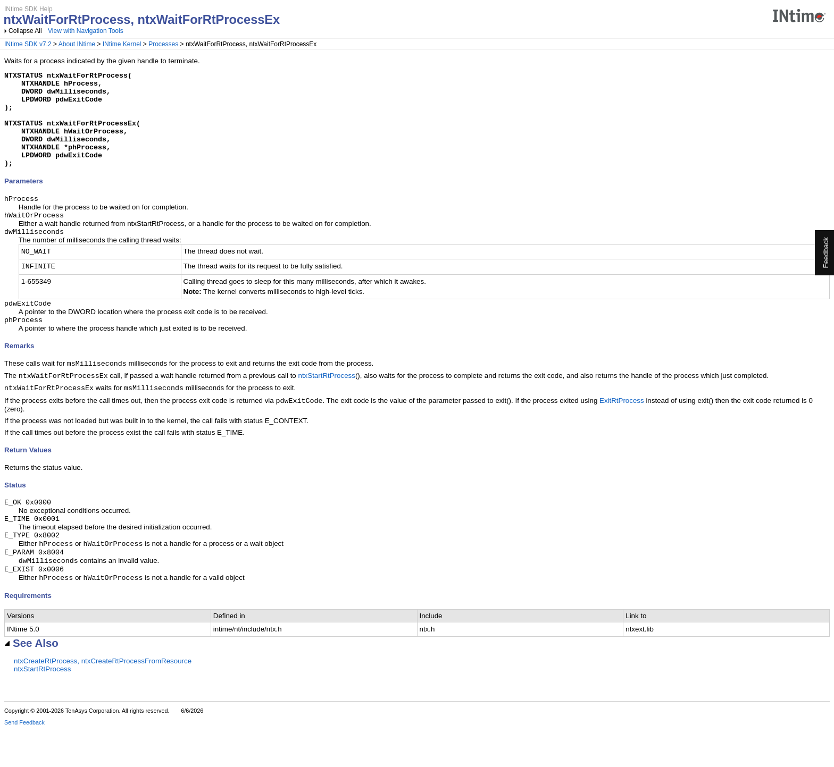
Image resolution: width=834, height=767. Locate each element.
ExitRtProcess (621, 429)
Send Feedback (24, 759)
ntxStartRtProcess (326, 402)
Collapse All (25, 31)
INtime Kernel (122, 44)
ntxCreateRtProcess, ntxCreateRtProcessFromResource (102, 698)
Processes (163, 44)
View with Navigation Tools (85, 31)
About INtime (77, 44)
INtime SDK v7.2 (28, 44)
